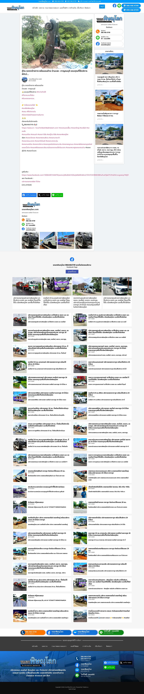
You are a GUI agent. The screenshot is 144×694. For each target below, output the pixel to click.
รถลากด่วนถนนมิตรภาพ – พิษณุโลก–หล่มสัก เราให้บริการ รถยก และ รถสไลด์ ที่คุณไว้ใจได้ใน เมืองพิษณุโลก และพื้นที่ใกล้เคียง (109, 582)
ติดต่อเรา (87, 8)
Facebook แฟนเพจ (31, 228)
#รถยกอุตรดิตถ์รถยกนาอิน (52, 144)
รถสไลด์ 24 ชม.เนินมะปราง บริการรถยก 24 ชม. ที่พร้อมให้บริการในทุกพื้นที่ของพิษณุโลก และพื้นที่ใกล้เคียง (47, 581)
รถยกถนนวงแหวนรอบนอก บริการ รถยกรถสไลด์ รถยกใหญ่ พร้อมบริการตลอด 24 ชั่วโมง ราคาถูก (108, 472)
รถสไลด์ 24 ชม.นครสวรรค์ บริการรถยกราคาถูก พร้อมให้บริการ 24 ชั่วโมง (47, 363)
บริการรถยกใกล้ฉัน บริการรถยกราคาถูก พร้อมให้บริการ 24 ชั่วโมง (108, 518)
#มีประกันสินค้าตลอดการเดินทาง (33, 115)
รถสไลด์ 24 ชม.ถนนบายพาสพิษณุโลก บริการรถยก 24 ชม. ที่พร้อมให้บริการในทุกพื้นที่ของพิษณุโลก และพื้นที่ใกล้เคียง (48, 440)
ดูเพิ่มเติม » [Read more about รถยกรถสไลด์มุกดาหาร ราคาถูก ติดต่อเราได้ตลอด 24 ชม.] (100, 119)
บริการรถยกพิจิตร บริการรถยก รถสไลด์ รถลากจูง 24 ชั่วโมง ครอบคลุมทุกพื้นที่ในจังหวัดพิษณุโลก (48, 394)
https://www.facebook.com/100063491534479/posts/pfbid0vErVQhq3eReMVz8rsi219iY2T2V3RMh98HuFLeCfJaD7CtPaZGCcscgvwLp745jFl (75, 175)
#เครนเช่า (34, 134)
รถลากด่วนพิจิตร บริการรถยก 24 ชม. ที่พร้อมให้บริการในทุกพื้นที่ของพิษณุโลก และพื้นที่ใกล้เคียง (48, 409)
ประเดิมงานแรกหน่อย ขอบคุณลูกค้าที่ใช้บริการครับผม (46, 487)
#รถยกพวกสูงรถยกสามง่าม (75, 147)
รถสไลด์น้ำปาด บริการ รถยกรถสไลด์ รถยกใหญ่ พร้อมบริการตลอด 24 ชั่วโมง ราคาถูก (48, 612)
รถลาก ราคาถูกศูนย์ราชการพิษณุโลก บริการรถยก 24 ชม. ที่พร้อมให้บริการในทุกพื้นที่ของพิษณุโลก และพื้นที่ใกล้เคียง (48, 347)
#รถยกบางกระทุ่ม (52, 141)
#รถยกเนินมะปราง (28, 141)
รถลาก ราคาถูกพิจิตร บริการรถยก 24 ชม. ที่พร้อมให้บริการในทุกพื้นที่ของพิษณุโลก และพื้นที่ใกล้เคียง (48, 425)
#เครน (24, 111)
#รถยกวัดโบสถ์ (40, 141)
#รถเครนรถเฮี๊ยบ (65, 128)
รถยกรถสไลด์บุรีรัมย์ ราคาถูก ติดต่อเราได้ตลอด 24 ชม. (46, 471)
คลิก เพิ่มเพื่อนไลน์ (108, 633)
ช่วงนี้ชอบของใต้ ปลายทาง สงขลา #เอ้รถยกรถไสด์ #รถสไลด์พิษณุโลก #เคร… (109, 612)
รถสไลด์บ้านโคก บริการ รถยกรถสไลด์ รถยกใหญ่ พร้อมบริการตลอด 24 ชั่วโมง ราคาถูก (48, 518)
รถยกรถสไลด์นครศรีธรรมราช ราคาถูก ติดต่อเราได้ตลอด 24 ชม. (108, 549)
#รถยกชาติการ (38, 144)
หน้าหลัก (35, 8)
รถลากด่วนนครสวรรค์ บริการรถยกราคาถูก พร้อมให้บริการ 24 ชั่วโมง (109, 363)
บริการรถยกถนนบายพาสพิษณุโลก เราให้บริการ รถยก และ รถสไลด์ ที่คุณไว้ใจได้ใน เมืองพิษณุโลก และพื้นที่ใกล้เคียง (48, 456)
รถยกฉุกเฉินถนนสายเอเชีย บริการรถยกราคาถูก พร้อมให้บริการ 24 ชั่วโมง (107, 565)
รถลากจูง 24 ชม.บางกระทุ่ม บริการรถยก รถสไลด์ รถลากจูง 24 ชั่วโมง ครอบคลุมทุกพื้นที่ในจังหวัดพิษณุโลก (109, 534)
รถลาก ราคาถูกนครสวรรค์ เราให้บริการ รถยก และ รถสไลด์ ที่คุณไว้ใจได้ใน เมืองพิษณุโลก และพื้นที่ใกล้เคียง (108, 378)
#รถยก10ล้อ (42, 134)
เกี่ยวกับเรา (80, 8)
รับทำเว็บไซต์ (72, 689)
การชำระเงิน (72, 8)
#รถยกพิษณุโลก (62, 134)
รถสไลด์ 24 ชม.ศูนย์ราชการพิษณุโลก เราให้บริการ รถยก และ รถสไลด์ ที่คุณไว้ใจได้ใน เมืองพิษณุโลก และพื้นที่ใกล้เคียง (56, 301)
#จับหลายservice (28, 98)
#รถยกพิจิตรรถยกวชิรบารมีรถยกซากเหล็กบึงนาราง (48, 147)
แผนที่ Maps (64, 8)
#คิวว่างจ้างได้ (41, 92)
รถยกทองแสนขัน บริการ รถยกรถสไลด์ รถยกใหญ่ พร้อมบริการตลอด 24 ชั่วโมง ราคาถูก (107, 596)
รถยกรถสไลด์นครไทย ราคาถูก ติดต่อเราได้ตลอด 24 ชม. (47, 548)
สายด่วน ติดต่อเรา (30, 634)
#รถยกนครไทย (27, 144)
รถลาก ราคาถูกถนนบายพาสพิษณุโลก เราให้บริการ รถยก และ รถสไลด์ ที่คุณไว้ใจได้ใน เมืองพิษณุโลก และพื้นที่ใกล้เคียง (108, 456)
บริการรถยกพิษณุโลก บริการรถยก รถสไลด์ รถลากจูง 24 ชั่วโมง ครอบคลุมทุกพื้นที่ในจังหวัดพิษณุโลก (47, 534)
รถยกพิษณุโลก (31, 230)
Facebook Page (72, 267)
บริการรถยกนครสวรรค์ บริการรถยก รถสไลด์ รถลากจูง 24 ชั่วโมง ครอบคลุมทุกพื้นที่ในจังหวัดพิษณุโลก (47, 378)
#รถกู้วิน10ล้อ (51, 134)
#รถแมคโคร (26, 134)
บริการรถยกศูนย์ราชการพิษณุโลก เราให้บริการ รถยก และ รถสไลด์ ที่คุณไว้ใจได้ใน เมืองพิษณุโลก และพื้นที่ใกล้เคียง (27, 300)
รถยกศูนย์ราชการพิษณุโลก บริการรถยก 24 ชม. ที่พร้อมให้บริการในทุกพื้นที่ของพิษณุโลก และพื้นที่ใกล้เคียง (109, 79)
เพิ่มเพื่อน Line (29, 224)
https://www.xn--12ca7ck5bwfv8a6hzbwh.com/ (40, 128)
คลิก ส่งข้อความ (82, 633)
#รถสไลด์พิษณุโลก (28, 108)
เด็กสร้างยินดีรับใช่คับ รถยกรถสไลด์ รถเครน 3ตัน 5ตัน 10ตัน (109, 487)
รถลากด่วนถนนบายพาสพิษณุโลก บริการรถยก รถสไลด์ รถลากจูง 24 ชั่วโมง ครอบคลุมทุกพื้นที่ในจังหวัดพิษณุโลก (109, 440)
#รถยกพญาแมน (68, 144)
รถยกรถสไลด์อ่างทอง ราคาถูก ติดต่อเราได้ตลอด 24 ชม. (107, 502)
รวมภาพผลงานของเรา (52, 8)
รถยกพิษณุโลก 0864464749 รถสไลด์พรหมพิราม (72, 265)
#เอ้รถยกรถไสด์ (29, 105)
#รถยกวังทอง (30, 137)
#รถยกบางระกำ (54, 137)
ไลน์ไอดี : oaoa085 (111, 631)
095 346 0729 (86, 659)
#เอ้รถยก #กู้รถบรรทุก (36, 502)
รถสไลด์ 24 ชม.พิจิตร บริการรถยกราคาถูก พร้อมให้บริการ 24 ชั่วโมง (108, 394)
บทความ (41, 8)
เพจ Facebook (55, 633)
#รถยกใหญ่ (75, 128)
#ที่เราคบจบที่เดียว (28, 95)
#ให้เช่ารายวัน (31, 111)
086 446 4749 (30, 221)
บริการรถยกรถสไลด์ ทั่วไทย (31, 181)
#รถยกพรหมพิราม (42, 137)
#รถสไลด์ (83, 128)
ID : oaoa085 (30, 225)
